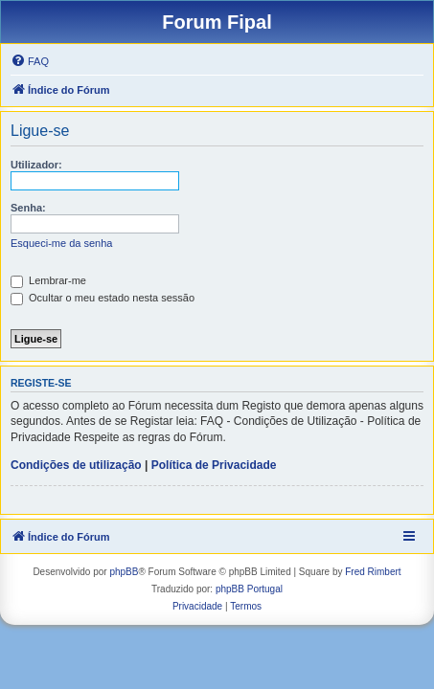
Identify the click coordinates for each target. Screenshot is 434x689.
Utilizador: (36, 164)
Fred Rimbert (372, 572)
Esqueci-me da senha (61, 243)
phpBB (123, 572)
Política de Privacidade (214, 465)
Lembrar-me (48, 280)
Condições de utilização (76, 465)
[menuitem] (30, 61)
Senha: (28, 207)
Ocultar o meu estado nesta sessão (102, 297)
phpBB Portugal (249, 589)
